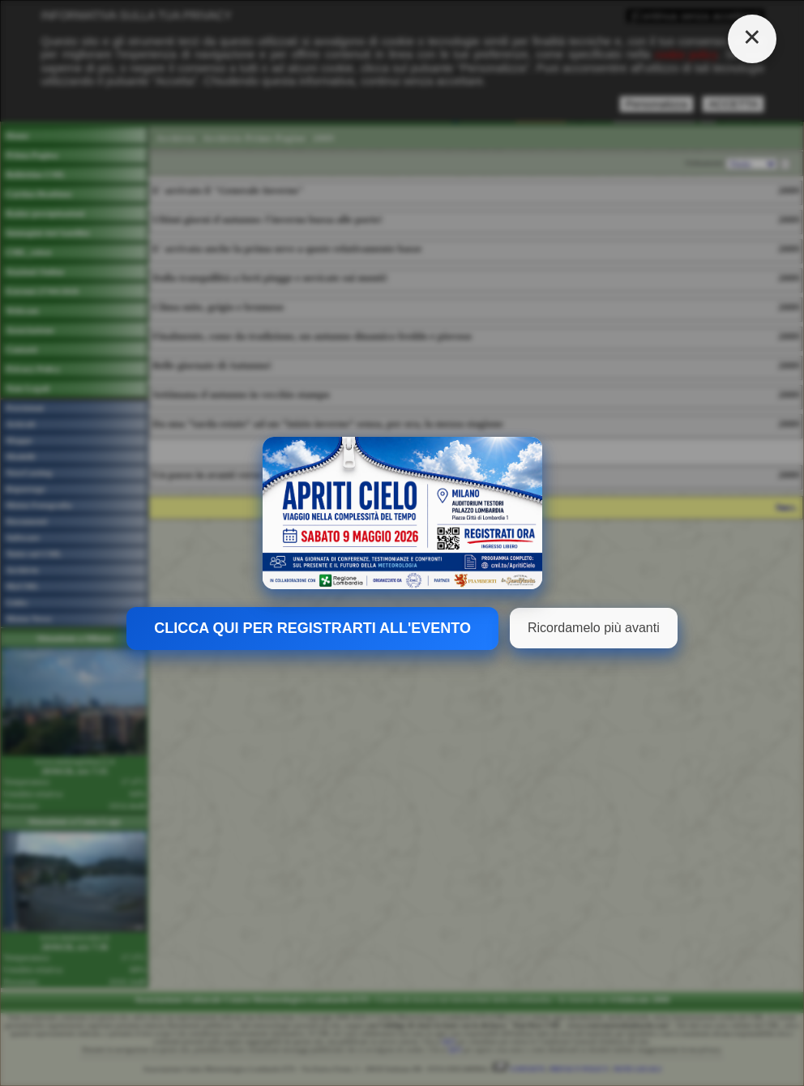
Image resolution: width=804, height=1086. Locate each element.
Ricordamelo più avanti (594, 628)
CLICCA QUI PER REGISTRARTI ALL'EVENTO (312, 628)
